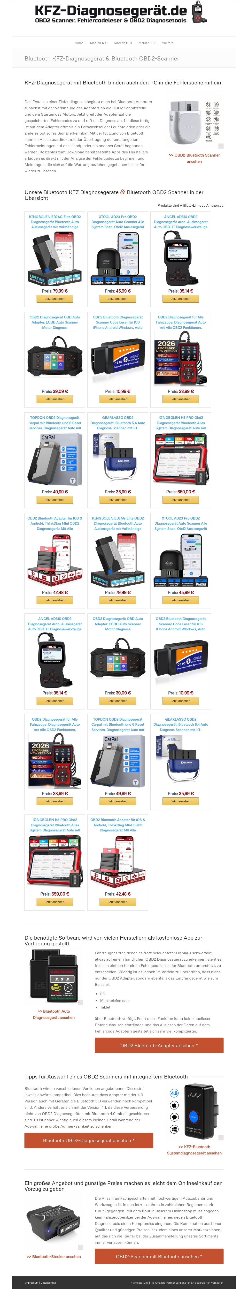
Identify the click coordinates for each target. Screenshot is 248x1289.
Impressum (31, 1282)
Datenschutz (48, 1282)
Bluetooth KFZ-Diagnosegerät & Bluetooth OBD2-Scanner (101, 58)
